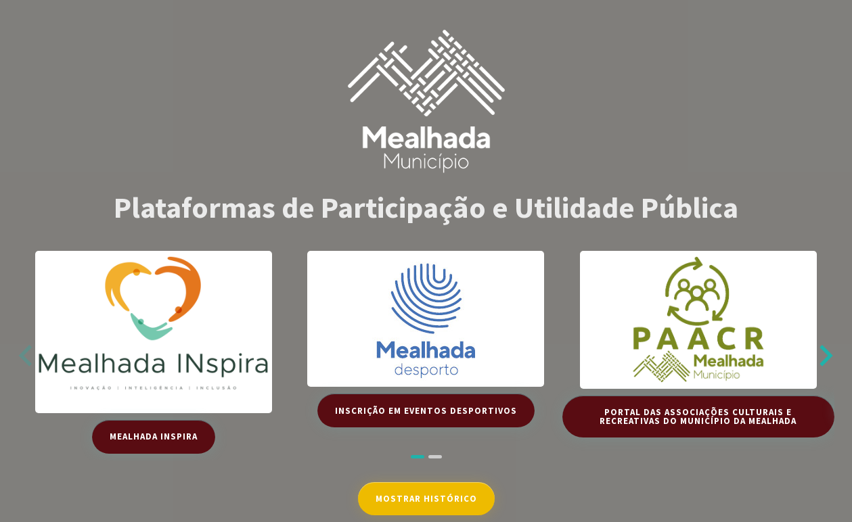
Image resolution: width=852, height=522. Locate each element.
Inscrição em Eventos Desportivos (426, 411)
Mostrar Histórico (426, 498)
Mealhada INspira (154, 436)
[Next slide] (824, 355)
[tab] (417, 456)
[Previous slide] (27, 355)
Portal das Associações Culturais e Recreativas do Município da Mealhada (698, 416)
